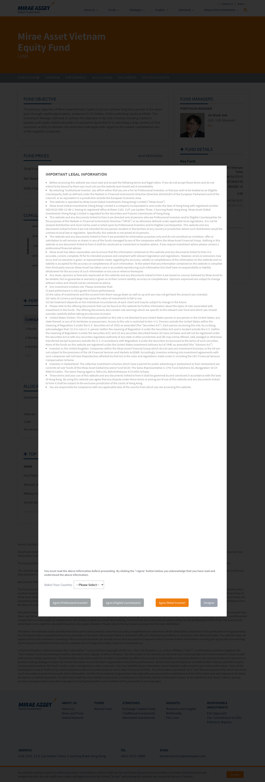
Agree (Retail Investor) (172, 603)
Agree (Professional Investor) (70, 603)
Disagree (209, 603)
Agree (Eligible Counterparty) (123, 603)
